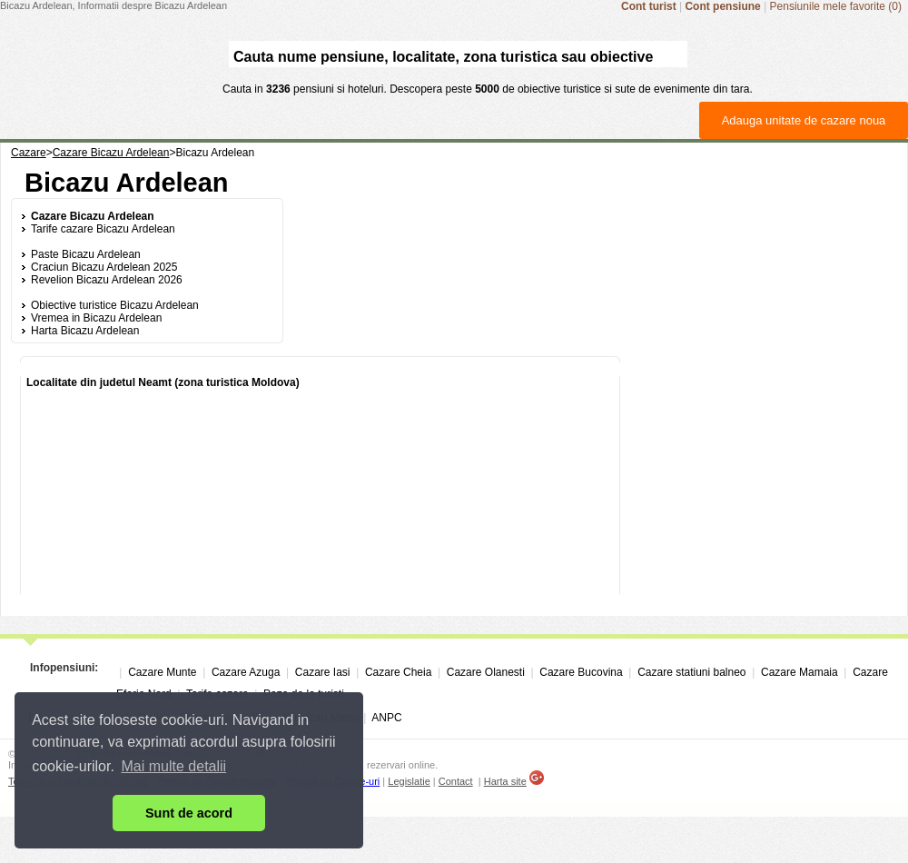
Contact (456, 781)
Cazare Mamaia (799, 672)
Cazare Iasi (322, 672)
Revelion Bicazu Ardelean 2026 (107, 279)
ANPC (386, 717)
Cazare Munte (162, 672)
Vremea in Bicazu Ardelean (96, 318)
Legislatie (408, 781)
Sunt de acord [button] (188, 813)
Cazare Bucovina (580, 672)
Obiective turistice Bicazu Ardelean (115, 305)
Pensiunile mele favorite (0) (836, 6)
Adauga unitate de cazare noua (804, 120)
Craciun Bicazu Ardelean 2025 (104, 267)
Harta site (505, 781)
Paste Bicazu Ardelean (86, 254)
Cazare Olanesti (486, 672)
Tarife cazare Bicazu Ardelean (103, 229)
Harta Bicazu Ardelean (85, 330)
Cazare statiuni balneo (691, 672)
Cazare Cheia (398, 672)
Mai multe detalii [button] (174, 766)
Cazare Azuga (246, 672)
